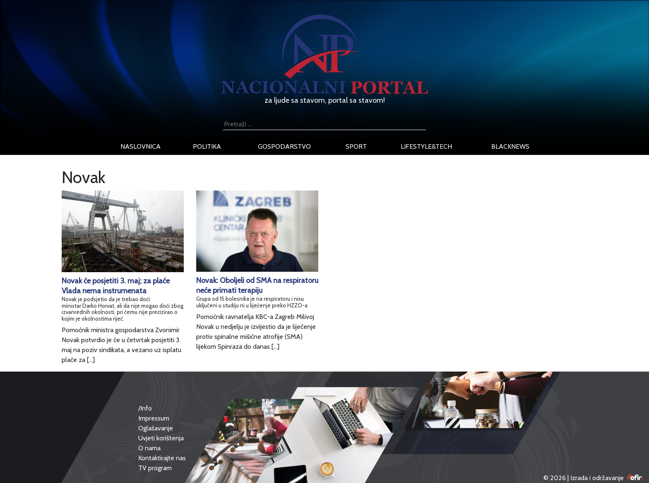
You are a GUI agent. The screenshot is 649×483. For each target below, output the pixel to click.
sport (356, 146)
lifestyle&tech (426, 146)
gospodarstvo (284, 146)
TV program (155, 468)
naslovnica (140, 146)
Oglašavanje (155, 428)
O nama (149, 448)
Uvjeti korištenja (161, 438)
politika (207, 146)
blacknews (510, 146)
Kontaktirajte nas (162, 458)
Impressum (153, 418)
